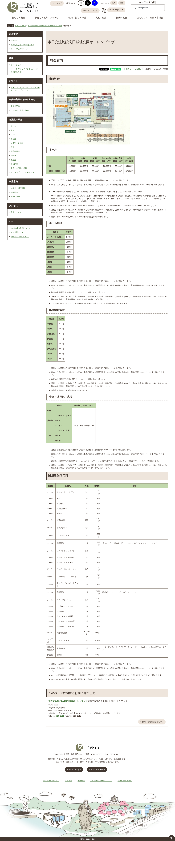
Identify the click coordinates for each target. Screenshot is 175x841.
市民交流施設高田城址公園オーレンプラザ (45, 26)
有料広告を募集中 (125, 781)
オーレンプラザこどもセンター (23, 172)
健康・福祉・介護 (77, 17)
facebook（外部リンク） (21, 228)
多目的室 (14, 164)
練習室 (13, 139)
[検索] (148, 7)
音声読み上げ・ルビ (90, 10)
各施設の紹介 (15, 119)
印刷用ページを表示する (134, 69)
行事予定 (13, 34)
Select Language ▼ (116, 10)
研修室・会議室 (17, 143)
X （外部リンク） (18, 232)
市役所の (97, 769)
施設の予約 (15, 196)
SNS (11, 221)
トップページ (20, 26)
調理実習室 (15, 151)
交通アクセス (16, 212)
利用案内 (13, 181)
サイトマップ (57, 3)
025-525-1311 (58, 716)
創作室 (13, 155)
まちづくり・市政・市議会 (150, 17)
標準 (121, 3)
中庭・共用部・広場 (19, 168)
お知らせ (13, 81)
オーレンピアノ (17, 65)
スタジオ (14, 134)
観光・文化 (121, 17)
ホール (13, 126)
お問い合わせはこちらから (153, 722)
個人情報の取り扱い (51, 781)
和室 (12, 147)
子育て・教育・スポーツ (47, 17)
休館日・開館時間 (18, 188)
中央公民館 (15, 106)
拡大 (113, 3)
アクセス (13, 205)
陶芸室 (13, 160)
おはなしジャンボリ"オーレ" (22, 45)
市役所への (74, 769)
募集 (11, 58)
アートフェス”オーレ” (19, 49)
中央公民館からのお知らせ (22, 99)
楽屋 (12, 130)
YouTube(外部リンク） (20, 237)
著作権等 (81, 781)
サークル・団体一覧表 (20, 110)
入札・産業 (101, 17)
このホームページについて (101, 781)
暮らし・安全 (18, 17)
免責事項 (68, 781)
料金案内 (14, 192)
